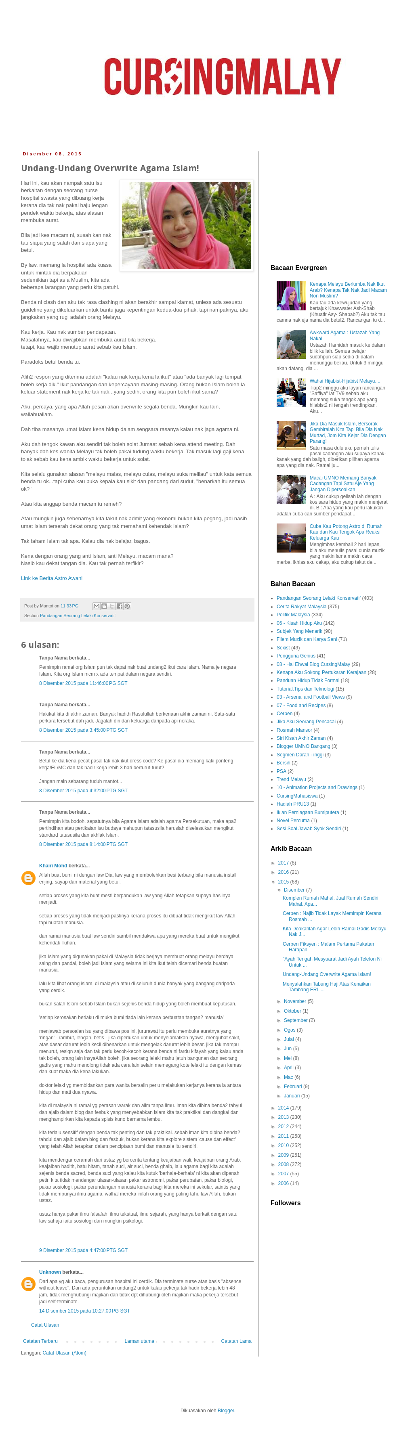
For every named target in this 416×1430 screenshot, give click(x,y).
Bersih (283, 763)
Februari (293, 1086)
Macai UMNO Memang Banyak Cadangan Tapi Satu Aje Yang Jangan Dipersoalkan (343, 483)
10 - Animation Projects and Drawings (317, 787)
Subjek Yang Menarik (299, 631)
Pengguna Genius (296, 656)
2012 (284, 1126)
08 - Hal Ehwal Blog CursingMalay (313, 664)
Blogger (226, 1410)
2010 (284, 1145)
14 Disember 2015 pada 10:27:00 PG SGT (84, 1311)
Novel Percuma (293, 820)
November (296, 1001)
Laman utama (139, 1341)
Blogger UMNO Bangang (303, 746)
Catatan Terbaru (40, 1341)
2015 (284, 882)
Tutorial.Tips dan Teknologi (305, 689)
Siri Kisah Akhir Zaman (301, 738)
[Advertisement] (329, 201)
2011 (284, 1136)
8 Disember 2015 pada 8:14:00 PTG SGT (83, 844)
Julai (289, 1039)
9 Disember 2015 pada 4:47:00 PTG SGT (83, 1250)
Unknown (50, 1272)
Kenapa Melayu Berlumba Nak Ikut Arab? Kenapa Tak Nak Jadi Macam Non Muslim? (348, 290)
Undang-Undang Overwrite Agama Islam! (327, 974)
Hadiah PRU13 (293, 804)
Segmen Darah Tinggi (300, 755)
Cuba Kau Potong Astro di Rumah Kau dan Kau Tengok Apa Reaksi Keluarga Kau (346, 532)
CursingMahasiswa (297, 796)
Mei (288, 1058)
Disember (295, 890)
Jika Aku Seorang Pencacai (306, 721)
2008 (284, 1164)
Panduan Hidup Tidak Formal (308, 680)
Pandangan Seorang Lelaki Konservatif (78, 615)
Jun (288, 1048)
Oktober (293, 1011)
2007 (284, 1174)
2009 (284, 1155)
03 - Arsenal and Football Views (311, 697)
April (289, 1067)
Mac (289, 1077)
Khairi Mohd (53, 866)
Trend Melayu (291, 779)
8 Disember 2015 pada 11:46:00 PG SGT (83, 683)
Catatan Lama (236, 1341)
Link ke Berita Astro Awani (51, 578)
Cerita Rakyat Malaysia (301, 606)
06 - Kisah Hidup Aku (299, 623)
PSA (281, 771)
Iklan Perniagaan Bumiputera (308, 812)
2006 (284, 1183)
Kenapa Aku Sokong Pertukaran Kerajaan (321, 672)
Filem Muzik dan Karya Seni (307, 639)
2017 (284, 863)
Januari (292, 1096)
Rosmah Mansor (294, 730)
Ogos (290, 1030)
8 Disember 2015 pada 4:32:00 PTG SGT (83, 791)
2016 (284, 872)
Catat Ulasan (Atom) (64, 1353)
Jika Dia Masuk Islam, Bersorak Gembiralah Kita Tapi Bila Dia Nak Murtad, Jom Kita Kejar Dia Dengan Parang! (348, 432)
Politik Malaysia (293, 615)
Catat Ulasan (45, 1325)
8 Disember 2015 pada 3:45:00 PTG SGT (83, 730)
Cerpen (284, 713)
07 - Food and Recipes (301, 705)
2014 (284, 1108)
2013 (284, 1117)
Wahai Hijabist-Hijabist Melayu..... (346, 381)
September (296, 1020)
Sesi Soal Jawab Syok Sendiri (309, 828)
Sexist (283, 648)
